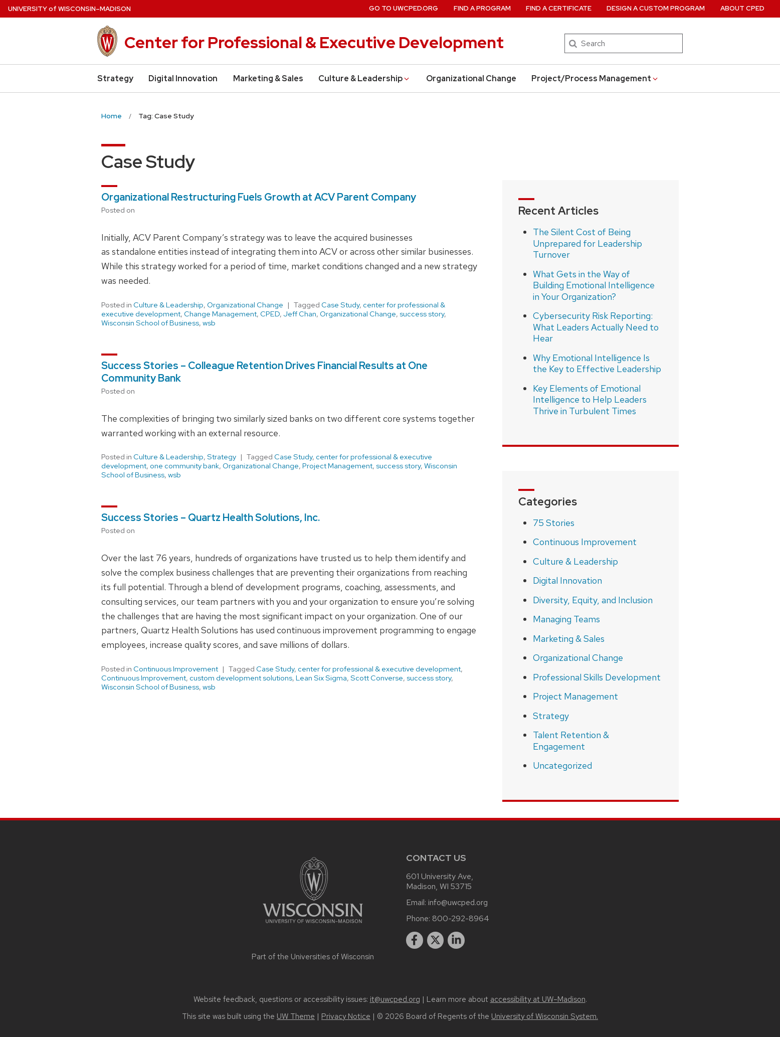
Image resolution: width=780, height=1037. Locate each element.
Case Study (340, 305)
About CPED (742, 8)
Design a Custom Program (656, 8)
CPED (270, 314)
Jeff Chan (299, 314)
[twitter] (435, 940)
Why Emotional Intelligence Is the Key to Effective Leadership (597, 363)
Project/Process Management (595, 78)
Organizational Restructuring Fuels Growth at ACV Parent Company (258, 197)
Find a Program (482, 8)
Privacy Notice (345, 1016)
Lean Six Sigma (321, 678)
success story (422, 314)
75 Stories (553, 523)
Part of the (313, 957)
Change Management (220, 314)
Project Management (337, 466)
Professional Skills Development (597, 677)
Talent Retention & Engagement (571, 740)
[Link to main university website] (313, 925)
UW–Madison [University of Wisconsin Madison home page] (69, 9)
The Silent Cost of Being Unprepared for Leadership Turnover (587, 243)
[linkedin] (456, 940)
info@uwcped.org (458, 902)
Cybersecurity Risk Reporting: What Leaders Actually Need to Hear (596, 327)
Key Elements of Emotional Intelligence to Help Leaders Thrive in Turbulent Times (590, 400)
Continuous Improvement (175, 669)
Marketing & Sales (268, 78)
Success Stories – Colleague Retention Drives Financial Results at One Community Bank (264, 372)
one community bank (184, 466)
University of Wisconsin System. (544, 1016)
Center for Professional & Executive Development (314, 42)
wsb (209, 323)
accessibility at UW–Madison (538, 999)
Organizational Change (471, 78)
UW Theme (296, 1016)
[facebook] (414, 940)
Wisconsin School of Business (150, 323)
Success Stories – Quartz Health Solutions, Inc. (210, 517)
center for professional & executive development (379, 669)
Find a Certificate (559, 8)
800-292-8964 (460, 918)
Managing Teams (566, 619)
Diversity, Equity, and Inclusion (593, 600)
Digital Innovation (183, 78)
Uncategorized (562, 765)
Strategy (115, 78)
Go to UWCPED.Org (403, 8)
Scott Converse (376, 678)
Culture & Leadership (364, 78)
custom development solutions (240, 678)
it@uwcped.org (395, 999)
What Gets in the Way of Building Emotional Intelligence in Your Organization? (594, 285)
